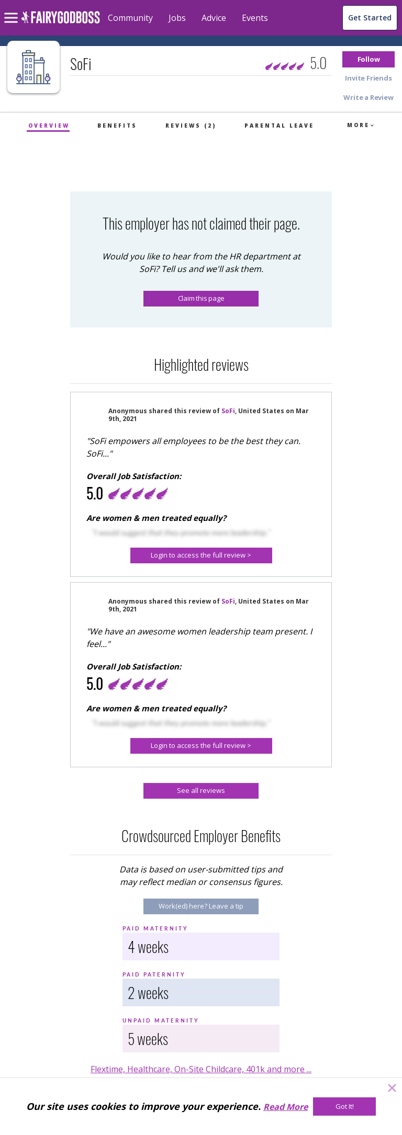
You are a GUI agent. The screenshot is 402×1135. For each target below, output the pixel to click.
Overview (49, 125)
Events (255, 18)
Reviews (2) (190, 125)
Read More (285, 1107)
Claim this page (201, 298)
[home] (60, 23)
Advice (214, 18)
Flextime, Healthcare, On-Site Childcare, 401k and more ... (201, 1069)
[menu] (12, 9)
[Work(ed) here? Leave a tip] (201, 906)
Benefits (117, 125)
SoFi (228, 410)
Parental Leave (279, 125)
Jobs (177, 18)
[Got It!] (344, 1106)
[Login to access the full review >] (201, 555)
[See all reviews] (201, 791)
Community (130, 18)
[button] (368, 59)
